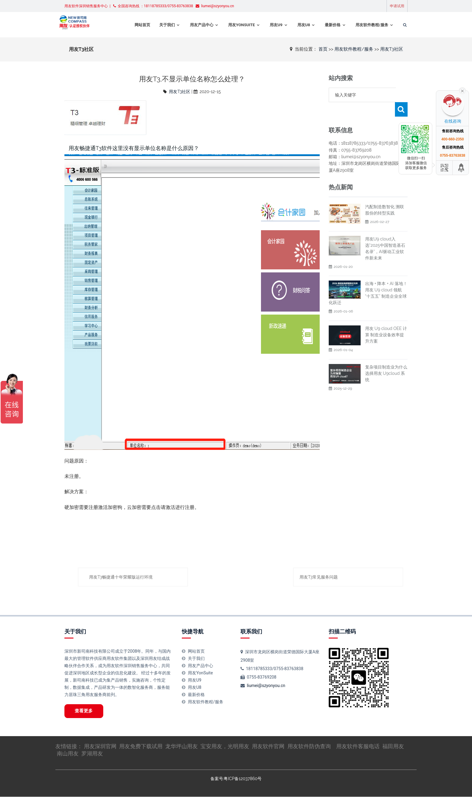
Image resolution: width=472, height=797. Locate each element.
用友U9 (268, 25)
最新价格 (326, 25)
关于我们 (160, 25)
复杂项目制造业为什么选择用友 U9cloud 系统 (386, 359)
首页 (323, 49)
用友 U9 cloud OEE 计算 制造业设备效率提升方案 (386, 320)
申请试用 (397, 6)
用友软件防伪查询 (309, 746)
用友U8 (296, 25)
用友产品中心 (194, 25)
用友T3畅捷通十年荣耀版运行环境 (121, 577)
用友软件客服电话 (358, 746)
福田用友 (393, 746)
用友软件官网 (268, 746)
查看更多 (84, 711)
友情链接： (69, 746)
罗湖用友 (92, 754)
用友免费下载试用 (141, 746)
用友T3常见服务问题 (319, 577)
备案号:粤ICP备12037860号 (236, 779)
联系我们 (251, 631)
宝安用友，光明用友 (224, 746)
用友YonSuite (234, 25)
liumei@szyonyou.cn (266, 685)
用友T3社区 (391, 49)
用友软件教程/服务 (365, 25)
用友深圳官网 (100, 746)
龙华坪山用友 (181, 746)
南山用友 (68, 754)
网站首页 (135, 25)
